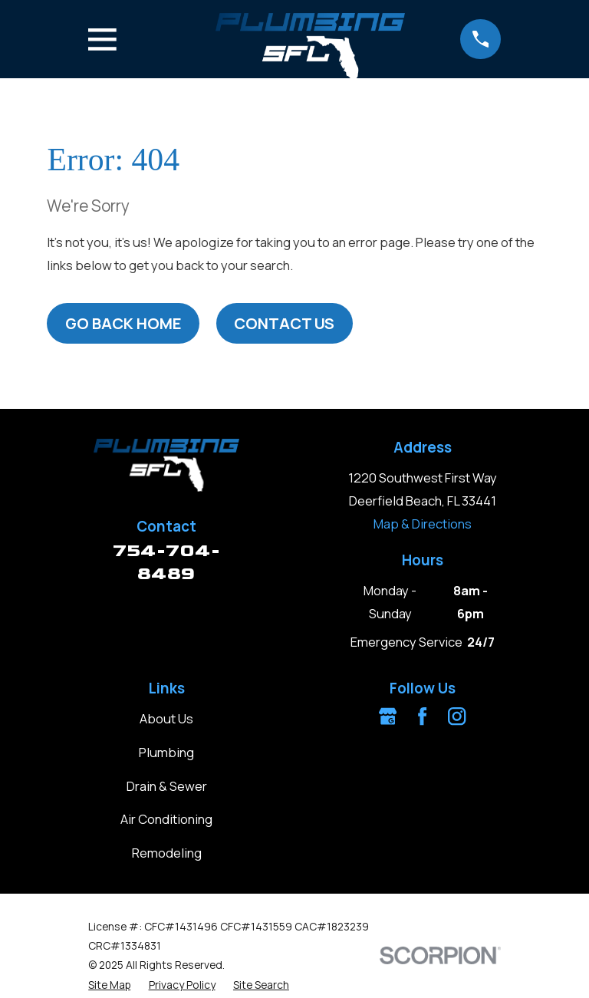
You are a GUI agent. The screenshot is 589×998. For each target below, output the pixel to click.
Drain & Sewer (167, 786)
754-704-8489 (166, 562)
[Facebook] (422, 716)
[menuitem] (109, 984)
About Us (166, 718)
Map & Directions (422, 523)
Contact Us (284, 323)
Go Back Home (123, 323)
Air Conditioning (166, 819)
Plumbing (166, 752)
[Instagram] (457, 716)
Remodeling (167, 852)
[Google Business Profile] (388, 716)
